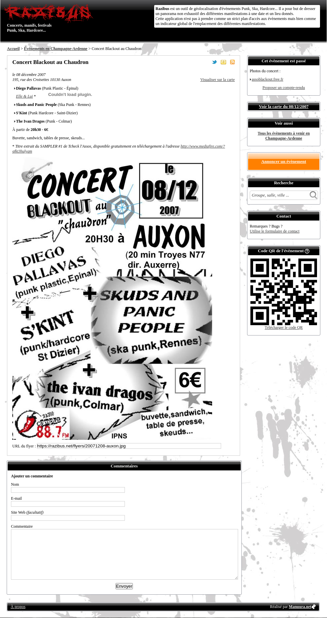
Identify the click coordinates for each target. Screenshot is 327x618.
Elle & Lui (24, 96)
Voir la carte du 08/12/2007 (284, 106)
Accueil (13, 48)
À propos (18, 606)
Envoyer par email (223, 62)
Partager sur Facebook (205, 62)
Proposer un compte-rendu (283, 87)
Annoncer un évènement (283, 161)
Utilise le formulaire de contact (274, 231)
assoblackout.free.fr (267, 79)
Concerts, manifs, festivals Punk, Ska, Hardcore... (50, 18)
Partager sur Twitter (214, 62)
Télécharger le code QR (284, 327)
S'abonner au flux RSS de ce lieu (232, 62)
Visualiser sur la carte (217, 79)
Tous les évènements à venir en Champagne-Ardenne (284, 136)
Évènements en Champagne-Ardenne (56, 48)
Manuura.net (300, 606)
